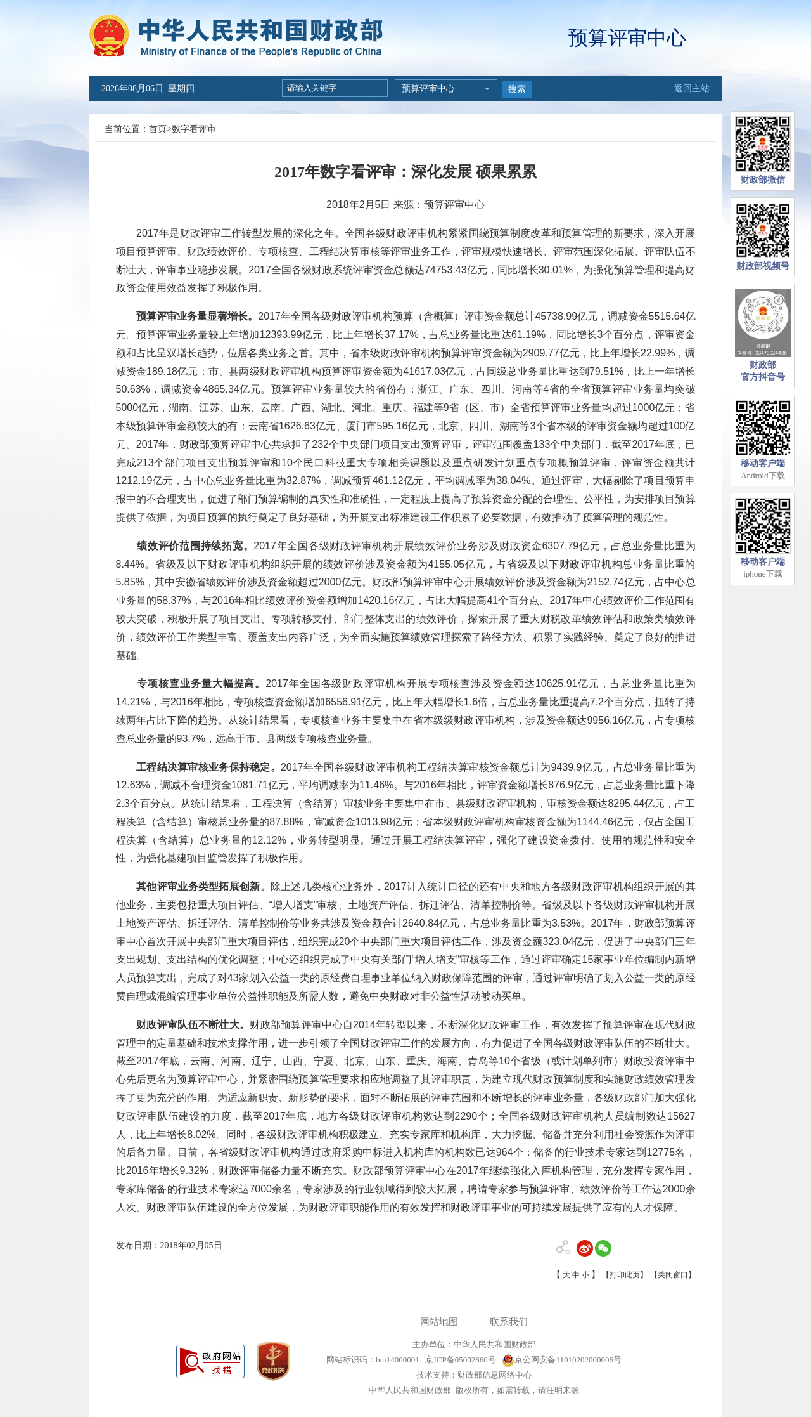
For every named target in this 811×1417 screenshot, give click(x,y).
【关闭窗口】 (673, 1274)
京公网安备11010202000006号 (562, 1359)
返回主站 (692, 88)
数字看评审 (194, 129)
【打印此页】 (625, 1274)
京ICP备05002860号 (459, 1359)
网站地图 (439, 1322)
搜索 (517, 89)
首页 (158, 129)
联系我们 (509, 1322)
